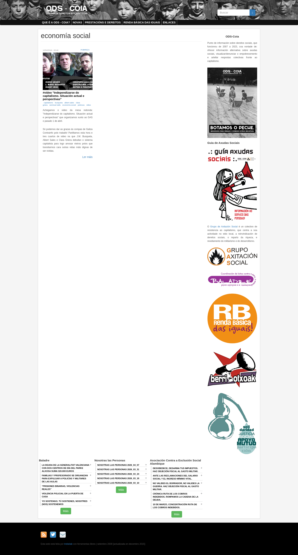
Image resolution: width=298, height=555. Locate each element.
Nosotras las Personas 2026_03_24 (118, 474)
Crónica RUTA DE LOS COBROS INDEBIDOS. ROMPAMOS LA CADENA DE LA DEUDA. (175, 497)
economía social (69, 105)
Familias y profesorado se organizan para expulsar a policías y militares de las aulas (65, 478)
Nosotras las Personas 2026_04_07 (118, 465)
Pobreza (85, 50)
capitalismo (48, 103)
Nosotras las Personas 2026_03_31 (118, 469)
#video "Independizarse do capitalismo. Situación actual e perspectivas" (63, 96)
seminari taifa (54, 105)
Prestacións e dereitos (103, 22)
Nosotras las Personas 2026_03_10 (118, 483)
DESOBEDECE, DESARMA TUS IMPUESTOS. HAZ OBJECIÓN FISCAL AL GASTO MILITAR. (175, 469)
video (88, 105)
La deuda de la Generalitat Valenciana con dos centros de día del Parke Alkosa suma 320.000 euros (65, 468)
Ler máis (87, 156)
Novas (77, 22)
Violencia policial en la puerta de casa (62, 495)
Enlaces (169, 22)
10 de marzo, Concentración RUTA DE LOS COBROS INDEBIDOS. (175, 506)
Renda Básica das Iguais (142, 22)
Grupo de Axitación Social (224, 226)
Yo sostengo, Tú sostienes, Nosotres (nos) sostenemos (64, 502)
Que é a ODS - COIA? (56, 22)
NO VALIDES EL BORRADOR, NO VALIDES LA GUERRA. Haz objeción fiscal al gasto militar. (176, 486)
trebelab (68, 544)
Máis (66, 511)
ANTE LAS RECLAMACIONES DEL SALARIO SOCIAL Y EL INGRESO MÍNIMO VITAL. (175, 477)
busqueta (59, 103)
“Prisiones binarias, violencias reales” (60, 487)
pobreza (81, 105)
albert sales (69, 103)
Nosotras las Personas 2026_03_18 (118, 478)
